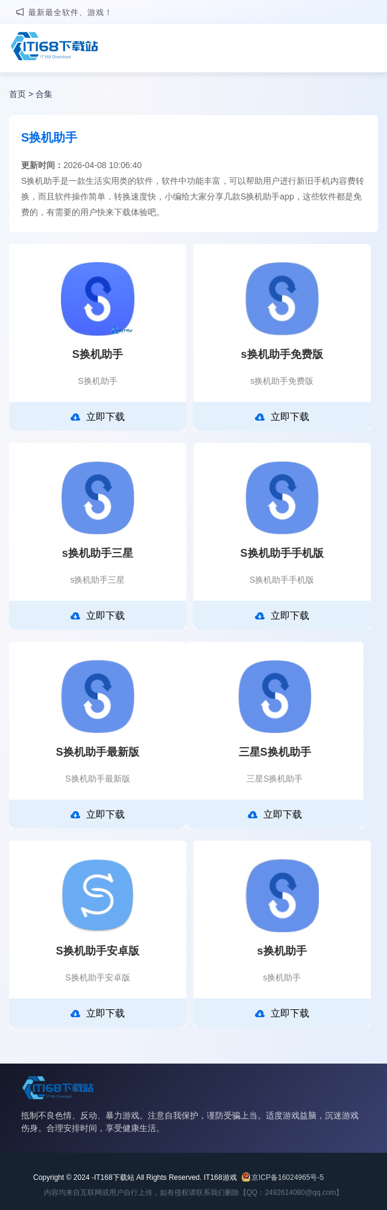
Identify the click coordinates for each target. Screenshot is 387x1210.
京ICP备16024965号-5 (287, 1177)
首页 (17, 94)
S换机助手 (97, 354)
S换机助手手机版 (282, 553)
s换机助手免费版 (282, 354)
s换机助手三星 (97, 553)
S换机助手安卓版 (97, 951)
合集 (44, 94)
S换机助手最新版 (97, 752)
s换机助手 (282, 951)
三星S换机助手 (275, 752)
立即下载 (98, 417)
